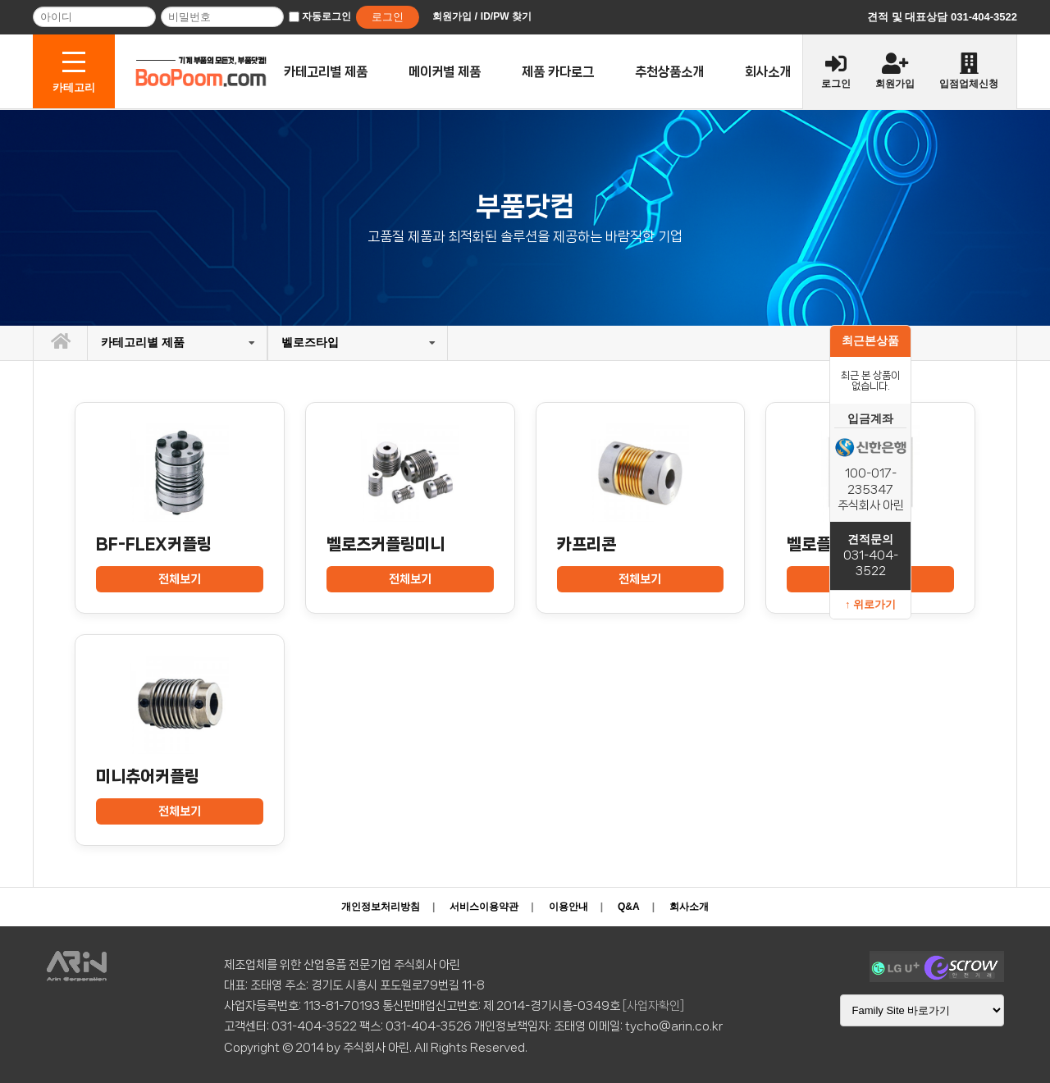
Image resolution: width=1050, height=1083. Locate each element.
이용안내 (568, 906)
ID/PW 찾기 (506, 16)
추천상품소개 (669, 72)
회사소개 (768, 72)
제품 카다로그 (558, 72)
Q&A (629, 906)
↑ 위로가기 (870, 604)
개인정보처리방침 (380, 906)
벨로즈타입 (310, 342)
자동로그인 (326, 16)
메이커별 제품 (445, 72)
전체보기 (179, 579)
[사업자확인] (653, 1005)
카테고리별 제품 (326, 72)
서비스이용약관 (484, 906)
